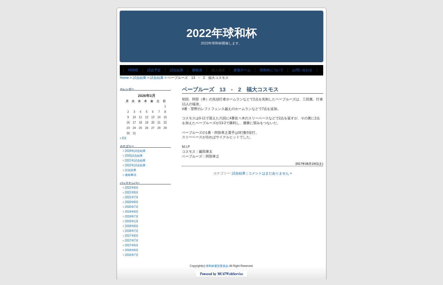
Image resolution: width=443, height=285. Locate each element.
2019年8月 (131, 211)
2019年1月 (131, 221)
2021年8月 (131, 192)
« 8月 (123, 138)
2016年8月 (131, 250)
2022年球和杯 (221, 33)
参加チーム (242, 70)
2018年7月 (131, 230)
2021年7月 (131, 197)
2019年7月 (131, 216)
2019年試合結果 (135, 150)
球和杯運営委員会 (217, 265)
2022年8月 (131, 187)
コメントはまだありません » (270, 173)
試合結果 (176, 70)
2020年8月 (131, 202)
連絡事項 (130, 174)
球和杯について (271, 70)
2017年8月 (131, 235)
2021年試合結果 (135, 160)
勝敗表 (197, 70)
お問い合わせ (302, 70)
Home (124, 78)
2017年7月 (131, 240)
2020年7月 (131, 206)
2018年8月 (131, 226)
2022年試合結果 (135, 165)
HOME (133, 70)
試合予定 (154, 70)
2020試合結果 (133, 155)
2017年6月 (131, 245)
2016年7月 (131, 254)
